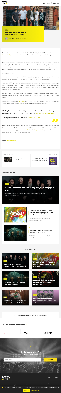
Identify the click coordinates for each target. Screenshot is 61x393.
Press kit (43, 384)
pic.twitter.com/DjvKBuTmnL (45, 113)
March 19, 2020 (34, 118)
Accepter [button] (26, 390)
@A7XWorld (21, 101)
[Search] (47, 3)
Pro (49, 377)
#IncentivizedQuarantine (9, 55)
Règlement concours (53, 384)
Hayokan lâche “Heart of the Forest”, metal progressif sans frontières (41, 212)
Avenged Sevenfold (12, 140)
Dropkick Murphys (39, 130)
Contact (55, 377)
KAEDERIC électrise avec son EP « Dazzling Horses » (42, 231)
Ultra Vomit (27, 130)
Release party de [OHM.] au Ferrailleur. (21, 158)
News (6, 29)
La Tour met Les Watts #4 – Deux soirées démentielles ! (39, 160)
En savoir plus (35, 390)
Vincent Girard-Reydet (14, 38)
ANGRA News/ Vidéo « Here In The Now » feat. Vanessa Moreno (30, 315)
